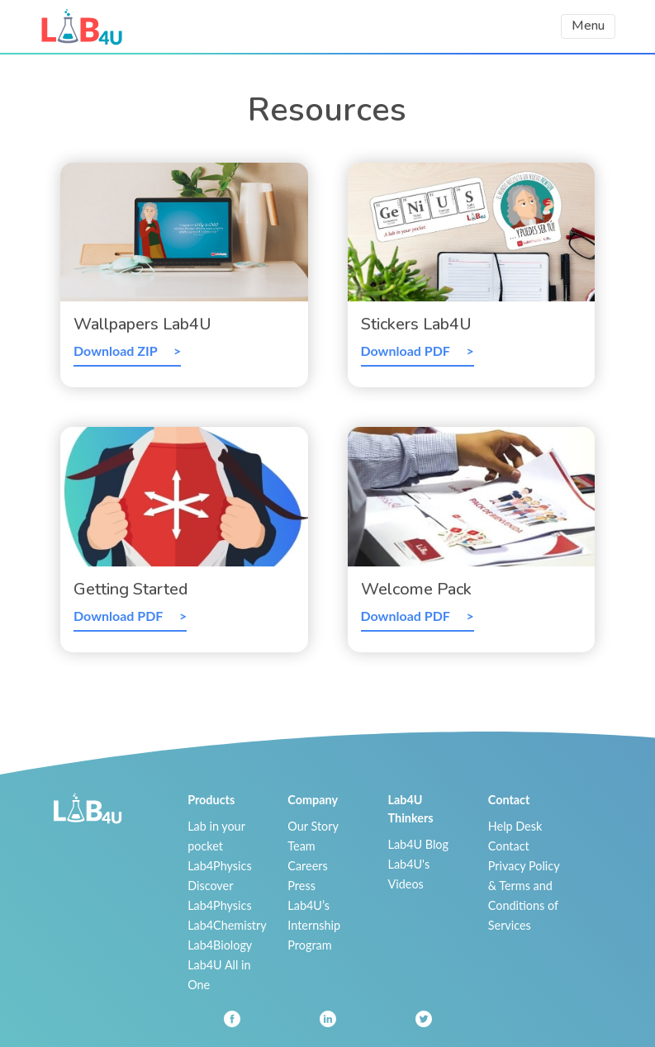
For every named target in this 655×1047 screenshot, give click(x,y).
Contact (508, 846)
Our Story (312, 826)
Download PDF (407, 350)
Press (301, 886)
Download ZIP (117, 350)
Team (301, 846)
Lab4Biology (219, 945)
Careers (307, 866)
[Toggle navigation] (588, 26)
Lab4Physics (219, 866)
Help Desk (515, 826)
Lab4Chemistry (227, 925)
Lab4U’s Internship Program (313, 925)
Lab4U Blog (418, 844)
